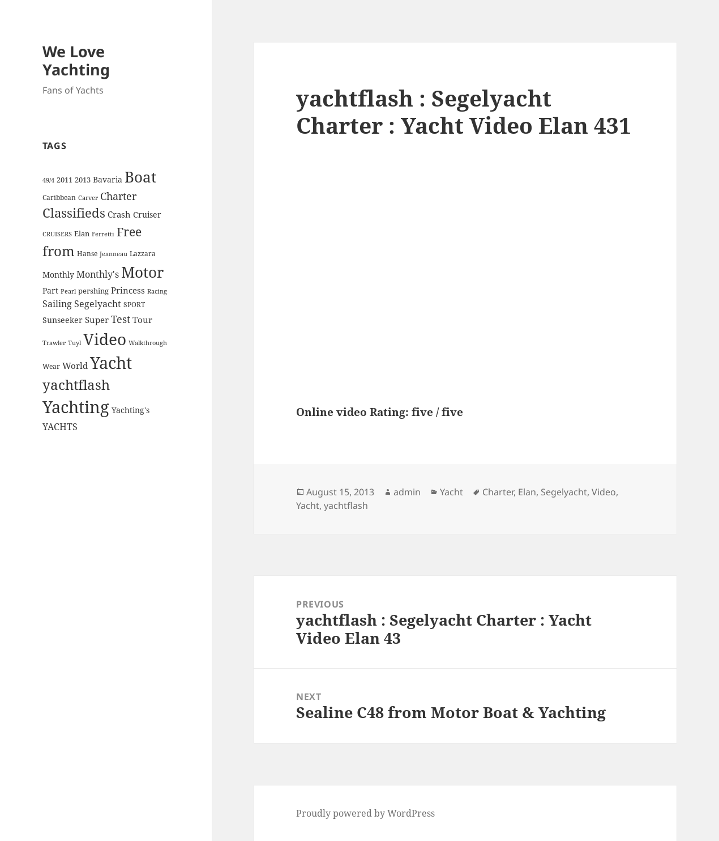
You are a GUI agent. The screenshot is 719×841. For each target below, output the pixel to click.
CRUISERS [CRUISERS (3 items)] (57, 234)
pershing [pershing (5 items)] (93, 291)
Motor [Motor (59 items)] (142, 272)
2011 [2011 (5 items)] (64, 180)
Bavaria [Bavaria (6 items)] (107, 179)
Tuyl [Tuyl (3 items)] (74, 343)
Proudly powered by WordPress (365, 813)
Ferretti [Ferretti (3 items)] (103, 234)
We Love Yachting (76, 60)
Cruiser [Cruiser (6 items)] (147, 214)
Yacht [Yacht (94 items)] (111, 362)
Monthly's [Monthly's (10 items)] (97, 274)
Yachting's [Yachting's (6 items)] (130, 410)
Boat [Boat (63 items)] (140, 177)
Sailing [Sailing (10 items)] (57, 304)
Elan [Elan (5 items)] (81, 233)
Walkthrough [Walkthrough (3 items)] (148, 343)
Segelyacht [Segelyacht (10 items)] (97, 304)
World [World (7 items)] (75, 365)
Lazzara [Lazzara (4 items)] (143, 253)
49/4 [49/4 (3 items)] (48, 180)
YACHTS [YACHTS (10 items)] (60, 426)
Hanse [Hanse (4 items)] (87, 253)
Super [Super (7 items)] (97, 319)
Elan (527, 492)
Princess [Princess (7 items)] (128, 290)
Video (604, 492)
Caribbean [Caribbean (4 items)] (59, 197)
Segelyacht (564, 492)
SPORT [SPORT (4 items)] (134, 304)
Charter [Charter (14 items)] (118, 196)
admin (407, 492)
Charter (497, 492)
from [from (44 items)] (58, 250)
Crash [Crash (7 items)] (119, 214)
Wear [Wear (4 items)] (51, 366)
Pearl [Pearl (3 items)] (68, 291)
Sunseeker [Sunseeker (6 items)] (62, 320)
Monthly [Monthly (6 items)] (58, 274)
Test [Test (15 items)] (120, 319)
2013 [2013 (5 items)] (83, 180)
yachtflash (346, 505)
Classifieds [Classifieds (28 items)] (73, 213)
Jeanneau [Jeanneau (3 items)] (113, 254)
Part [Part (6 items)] (50, 290)
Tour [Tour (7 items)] (142, 319)
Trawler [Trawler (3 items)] (54, 343)
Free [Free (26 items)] (129, 231)
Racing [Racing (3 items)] (157, 291)
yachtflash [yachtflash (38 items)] (76, 385)
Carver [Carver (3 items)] (88, 198)
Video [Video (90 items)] (104, 339)
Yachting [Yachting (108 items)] (75, 407)
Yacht (451, 492)
